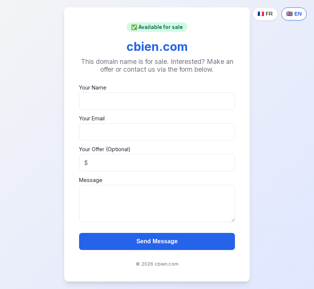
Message (90, 180)
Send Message (156, 241)
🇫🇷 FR (265, 14)
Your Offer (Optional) (105, 149)
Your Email (92, 118)
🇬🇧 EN (294, 14)
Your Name (93, 87)
